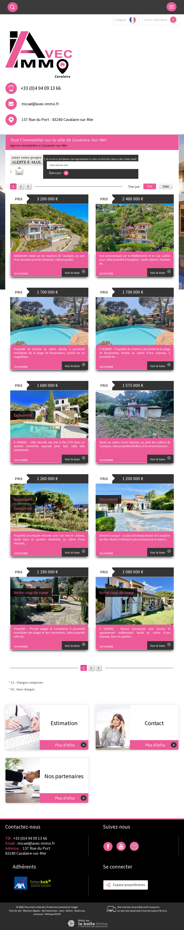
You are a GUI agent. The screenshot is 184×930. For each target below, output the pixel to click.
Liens (61, 910)
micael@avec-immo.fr (40, 103)
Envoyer (59, 173)
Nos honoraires (49, 910)
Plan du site (15, 910)
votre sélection (155, 20)
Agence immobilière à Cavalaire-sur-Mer (38, 145)
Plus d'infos (71, 745)
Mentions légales (31, 910)
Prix (149, 186)
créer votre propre (27, 160)
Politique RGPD (53, 914)
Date (166, 186)
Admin (69, 910)
